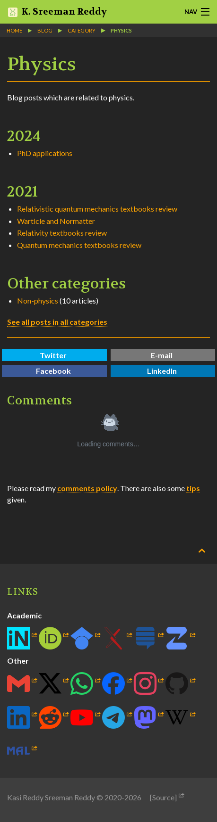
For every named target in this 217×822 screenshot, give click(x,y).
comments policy (87, 488)
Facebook (53, 370)
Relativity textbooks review (62, 232)
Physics (121, 30)
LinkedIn (162, 370)
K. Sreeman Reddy (57, 11)
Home (14, 30)
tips (193, 488)
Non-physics (37, 300)
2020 (113, 797)
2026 (132, 797)
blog (44, 30)
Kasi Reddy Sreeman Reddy (51, 797)
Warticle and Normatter (56, 220)
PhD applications (44, 152)
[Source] (163, 797)
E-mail (162, 355)
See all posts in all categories (57, 321)
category (81, 30)
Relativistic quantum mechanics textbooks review (97, 208)
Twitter (53, 355)
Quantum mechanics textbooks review (79, 244)
